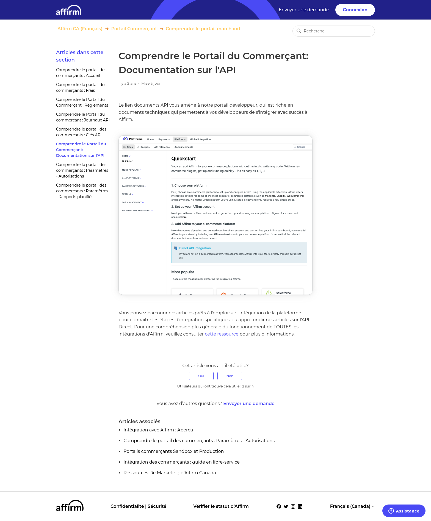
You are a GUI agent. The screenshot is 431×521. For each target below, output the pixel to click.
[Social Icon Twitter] (286, 506)
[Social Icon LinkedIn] (300, 506)
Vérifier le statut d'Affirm (221, 506)
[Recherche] (333, 31)
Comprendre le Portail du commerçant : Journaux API (83, 117)
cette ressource (221, 334)
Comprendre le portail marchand (203, 28)
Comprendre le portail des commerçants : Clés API (81, 132)
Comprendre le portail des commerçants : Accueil (81, 72)
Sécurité (157, 506)
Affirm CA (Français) (80, 28)
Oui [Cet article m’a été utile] (201, 376)
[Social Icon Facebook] (279, 506)
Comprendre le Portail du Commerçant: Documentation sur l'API (81, 150)
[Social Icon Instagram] (293, 506)
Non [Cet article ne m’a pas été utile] (229, 376)
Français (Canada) (352, 506)
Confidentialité (127, 506)
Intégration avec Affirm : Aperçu (158, 430)
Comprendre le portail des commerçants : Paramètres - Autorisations (82, 170)
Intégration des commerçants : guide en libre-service (181, 462)
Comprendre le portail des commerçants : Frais (81, 87)
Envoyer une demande (304, 9)
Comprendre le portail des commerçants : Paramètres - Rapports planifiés (82, 191)
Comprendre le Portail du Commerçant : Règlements (82, 102)
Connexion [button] (355, 9)
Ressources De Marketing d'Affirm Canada (169, 472)
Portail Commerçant (134, 28)
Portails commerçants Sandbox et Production (173, 451)
